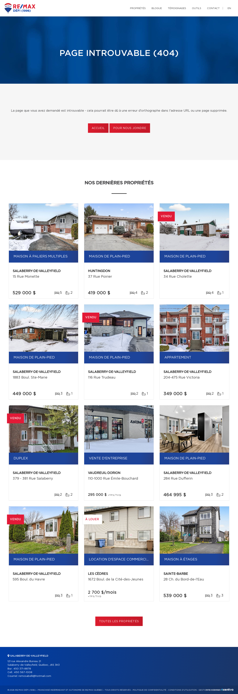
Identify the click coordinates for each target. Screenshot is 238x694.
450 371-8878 (22, 669)
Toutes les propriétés (119, 621)
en (229, 8)
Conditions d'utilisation (182, 690)
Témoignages (177, 8)
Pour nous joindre (129, 128)
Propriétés (138, 8)
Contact (213, 8)
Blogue (157, 8)
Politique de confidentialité (149, 690)
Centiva (227, 689)
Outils (196, 8)
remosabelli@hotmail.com (34, 676)
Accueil (98, 128)
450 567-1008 (23, 672)
